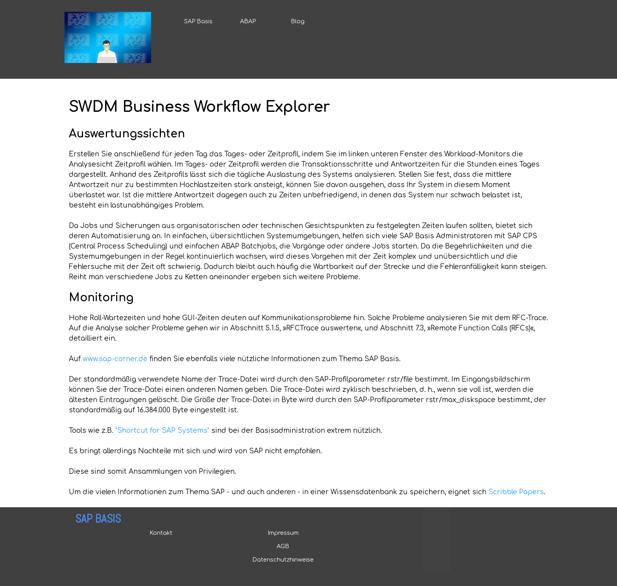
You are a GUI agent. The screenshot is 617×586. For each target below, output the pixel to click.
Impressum (283, 533)
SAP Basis (198, 21)
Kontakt (161, 533)
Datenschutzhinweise (283, 559)
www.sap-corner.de (115, 359)
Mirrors (432, 569)
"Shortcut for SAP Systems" (162, 430)
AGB (283, 546)
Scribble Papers (516, 492)
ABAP (248, 21)
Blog (298, 21)
